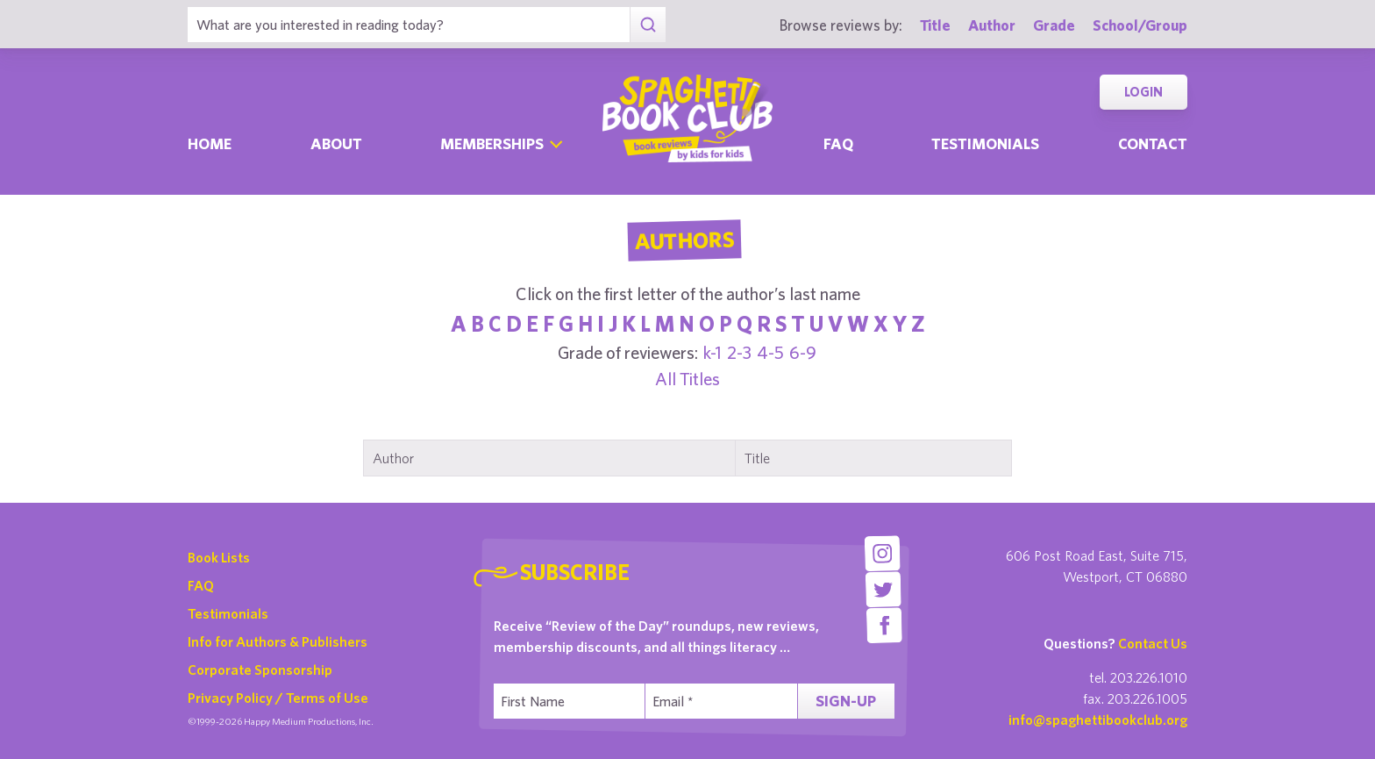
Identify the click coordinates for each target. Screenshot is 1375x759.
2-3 (739, 352)
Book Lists (219, 557)
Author (991, 25)
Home (210, 143)
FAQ (201, 585)
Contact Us (1152, 643)
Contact (1152, 143)
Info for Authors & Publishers (277, 641)
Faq (838, 143)
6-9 (802, 352)
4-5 (770, 352)
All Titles (687, 379)
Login (1143, 91)
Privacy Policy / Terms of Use (278, 697)
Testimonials (985, 143)
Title (935, 25)
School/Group (1140, 25)
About (336, 143)
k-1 (712, 352)
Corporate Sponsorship (260, 669)
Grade (1054, 25)
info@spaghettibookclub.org (1097, 719)
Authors (684, 240)
